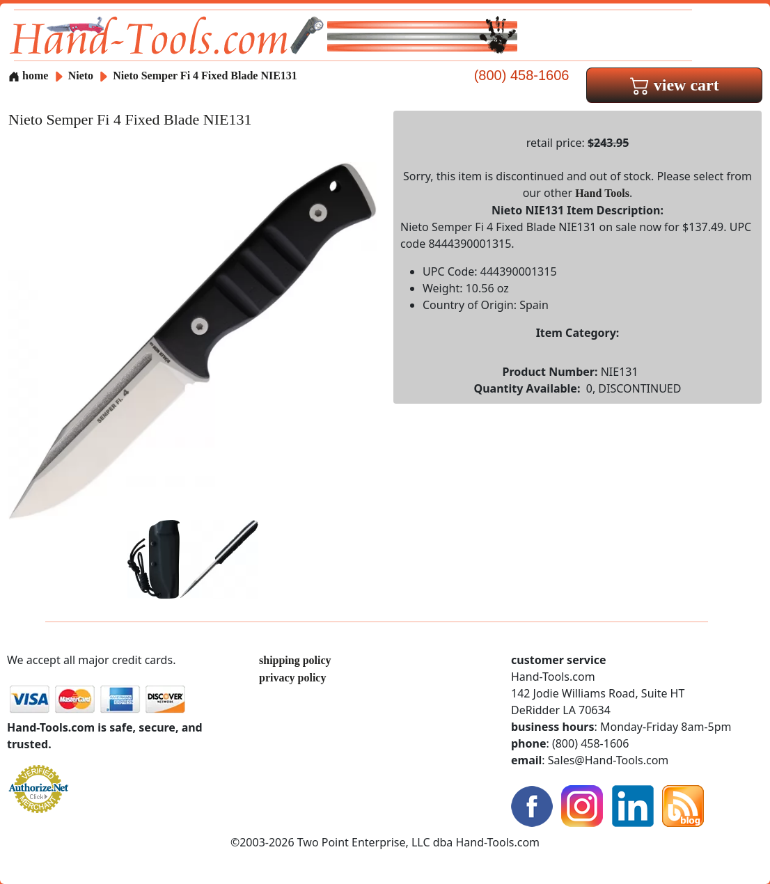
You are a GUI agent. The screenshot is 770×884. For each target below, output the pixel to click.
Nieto (82, 75)
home (28, 75)
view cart (674, 85)
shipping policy (295, 660)
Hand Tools (602, 193)
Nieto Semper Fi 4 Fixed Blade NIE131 (205, 75)
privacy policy (292, 678)
